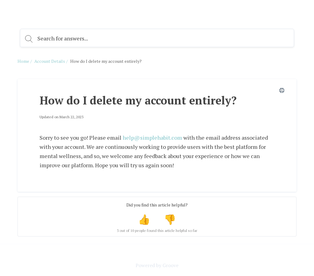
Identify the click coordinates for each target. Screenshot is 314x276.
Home (23, 61)
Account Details (49, 61)
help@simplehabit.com (152, 137)
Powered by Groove (157, 265)
